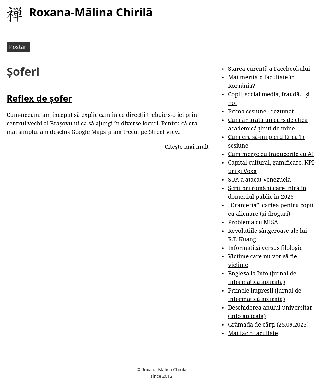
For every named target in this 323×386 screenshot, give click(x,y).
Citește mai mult (186, 146)
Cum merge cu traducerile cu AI (271, 154)
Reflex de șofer (39, 98)
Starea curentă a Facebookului (269, 68)
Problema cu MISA (253, 222)
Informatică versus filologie (265, 247)
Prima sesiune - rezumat (261, 111)
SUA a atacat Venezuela (259, 179)
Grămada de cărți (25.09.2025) (268, 324)
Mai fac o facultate (253, 333)
